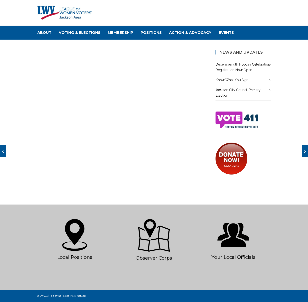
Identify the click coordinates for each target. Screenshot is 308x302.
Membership (120, 32)
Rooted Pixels (69, 296)
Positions (151, 32)
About (44, 32)
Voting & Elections (79, 32)
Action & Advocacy (190, 32)
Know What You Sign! (232, 80)
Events (226, 32)
